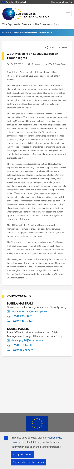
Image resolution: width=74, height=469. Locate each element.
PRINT (62, 47)
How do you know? (62, 2)
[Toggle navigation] (68, 14)
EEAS (4, 32)
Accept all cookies (22, 454)
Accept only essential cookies (28, 462)
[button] (50, 47)
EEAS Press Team (57, 64)
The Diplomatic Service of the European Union (31, 24)
